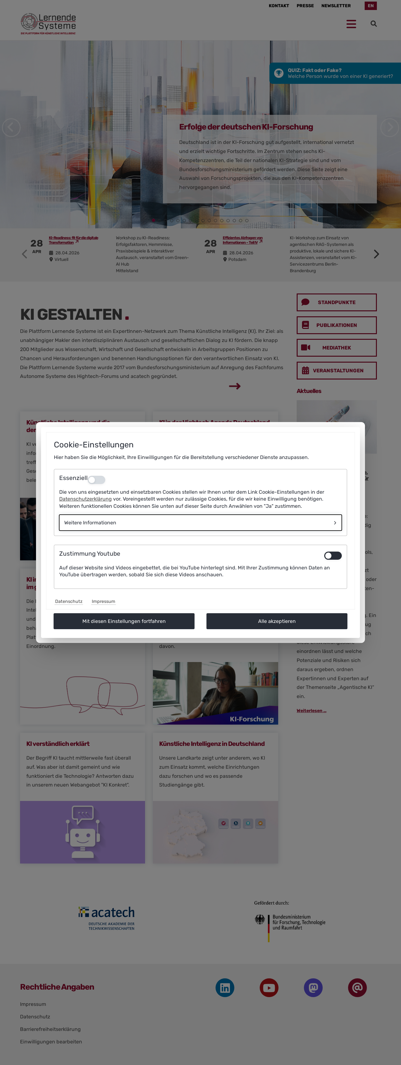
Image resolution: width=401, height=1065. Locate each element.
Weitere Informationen (90, 523)
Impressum (103, 601)
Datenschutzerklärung (85, 499)
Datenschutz (68, 601)
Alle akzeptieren (277, 621)
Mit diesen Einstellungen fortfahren (124, 621)
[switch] (333, 556)
